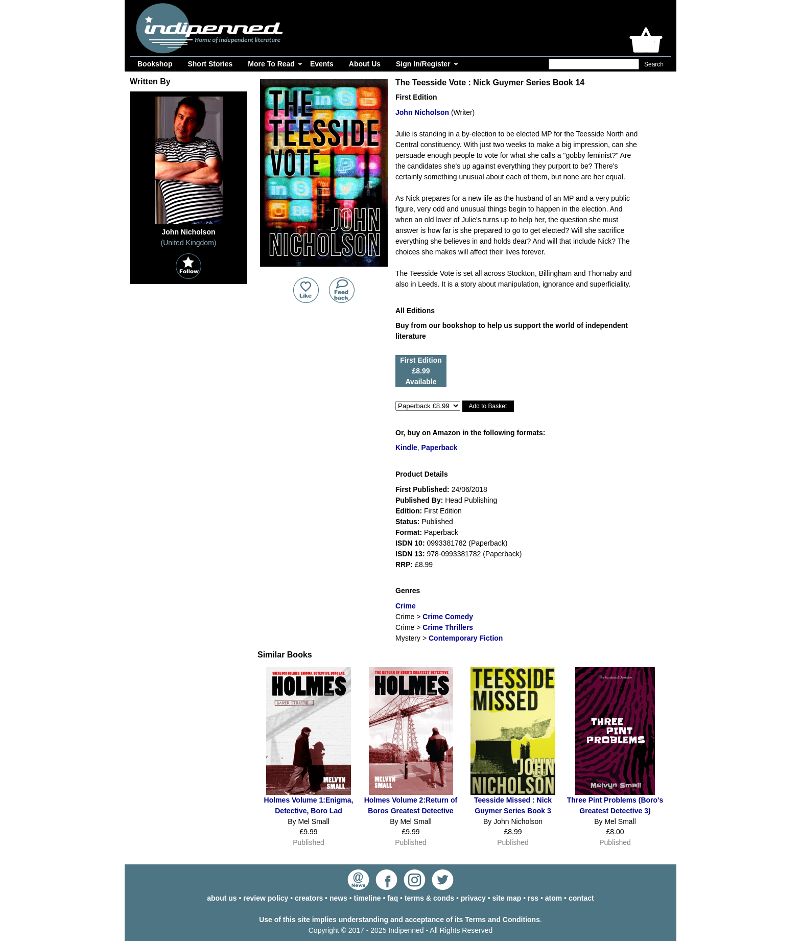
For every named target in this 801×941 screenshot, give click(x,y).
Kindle (406, 447)
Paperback (439, 447)
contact (581, 898)
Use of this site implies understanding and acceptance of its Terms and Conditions (399, 919)
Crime (405, 606)
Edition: (408, 511)
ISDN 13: (410, 554)
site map (507, 898)
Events (322, 64)
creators (309, 898)
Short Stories (209, 64)
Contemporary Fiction (466, 638)
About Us (365, 64)
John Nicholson (422, 112)
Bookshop (154, 64)
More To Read (271, 64)
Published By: (419, 500)
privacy (473, 898)
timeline (367, 898)
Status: (407, 521)
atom (553, 898)
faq (392, 898)
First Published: (422, 489)
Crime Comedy (447, 617)
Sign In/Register (423, 64)
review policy (265, 898)
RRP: (404, 564)
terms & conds (429, 898)
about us (222, 898)
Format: (408, 532)
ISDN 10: (410, 543)
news (338, 898)
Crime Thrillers (447, 627)
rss (533, 898)
